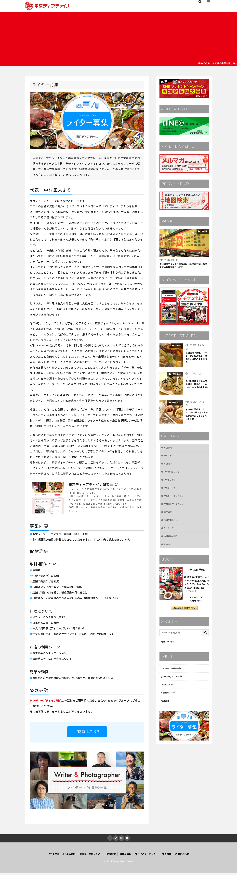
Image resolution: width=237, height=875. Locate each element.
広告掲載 (110, 855)
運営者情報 (126, 855)
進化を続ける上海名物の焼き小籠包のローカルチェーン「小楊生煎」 (196, 388)
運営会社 (165, 710)
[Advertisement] (118, 36)
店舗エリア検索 (169, 649)
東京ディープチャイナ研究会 (47, 701)
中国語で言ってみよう (175, 508)
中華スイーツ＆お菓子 (175, 500)
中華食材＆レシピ (173, 474)
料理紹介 (168, 466)
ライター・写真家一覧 (172, 676)
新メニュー (169, 457)
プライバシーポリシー (150, 855)
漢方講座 (168, 517)
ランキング (169, 534)
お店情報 (204, 231)
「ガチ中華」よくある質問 (55, 855)
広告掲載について (170, 702)
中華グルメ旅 (176, 375)
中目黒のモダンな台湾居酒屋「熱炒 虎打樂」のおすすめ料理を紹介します (183, 266)
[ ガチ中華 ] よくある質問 (174, 685)
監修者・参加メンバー (88, 855)
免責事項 (172, 855)
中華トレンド (176, 403)
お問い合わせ (168, 693)
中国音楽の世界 (172, 525)
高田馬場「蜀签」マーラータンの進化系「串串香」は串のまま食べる (196, 359)
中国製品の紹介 (172, 543)
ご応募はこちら (87, 732)
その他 (167, 551)
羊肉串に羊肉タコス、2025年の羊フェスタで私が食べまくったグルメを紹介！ (197, 416)
